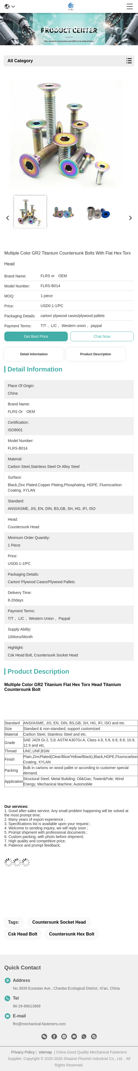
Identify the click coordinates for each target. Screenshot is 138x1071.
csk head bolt (22, 934)
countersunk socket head (59, 922)
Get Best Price (36, 336)
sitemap (45, 1052)
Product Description (95, 354)
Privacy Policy (23, 1052)
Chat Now (102, 336)
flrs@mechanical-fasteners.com (39, 1024)
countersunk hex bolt (71, 934)
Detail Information (34, 354)
